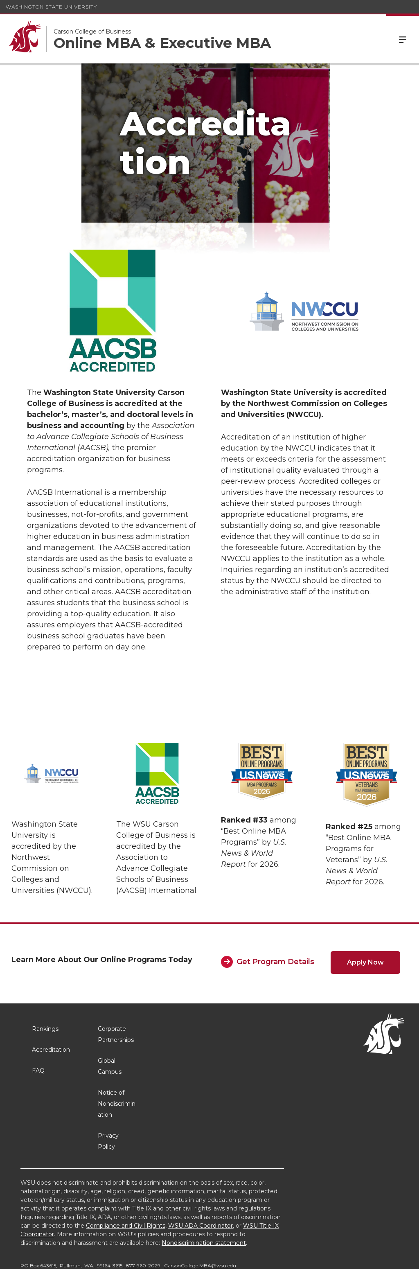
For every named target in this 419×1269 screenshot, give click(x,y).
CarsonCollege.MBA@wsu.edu (200, 1229)
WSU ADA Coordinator (200, 1189)
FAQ (38, 1034)
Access (288, 1256)
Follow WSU (386, 1256)
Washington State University (51, 7)
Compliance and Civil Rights (125, 1189)
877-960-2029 (143, 1229)
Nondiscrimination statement (204, 1206)
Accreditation (51, 1013)
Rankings (45, 992)
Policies (318, 1256)
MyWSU (349, 1256)
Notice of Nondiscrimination (116, 1067)
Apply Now (365, 926)
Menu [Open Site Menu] (402, 38)
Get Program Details (275, 925)
